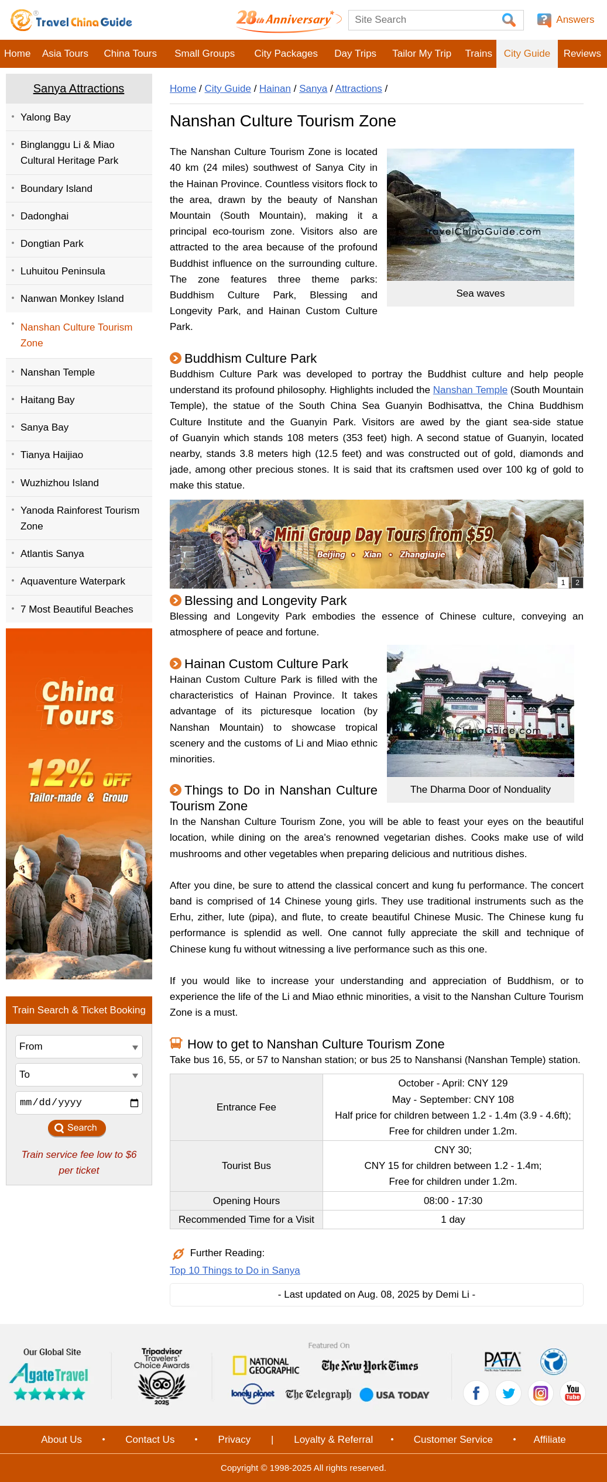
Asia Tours (65, 53)
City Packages (286, 53)
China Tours (130, 53)
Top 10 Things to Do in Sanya (235, 1270)
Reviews (582, 53)
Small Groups (204, 53)
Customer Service (453, 1439)
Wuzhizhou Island (59, 483)
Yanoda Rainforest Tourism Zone (79, 518)
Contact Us (149, 1439)
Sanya (313, 88)
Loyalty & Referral (333, 1439)
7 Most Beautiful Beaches (76, 609)
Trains (478, 53)
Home (17, 53)
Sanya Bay (44, 427)
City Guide (527, 53)
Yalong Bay (45, 117)
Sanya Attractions (79, 88)
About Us (61, 1439)
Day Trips (355, 53)
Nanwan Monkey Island (72, 298)
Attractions (358, 88)
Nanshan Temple (57, 372)
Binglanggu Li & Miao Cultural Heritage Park (69, 152)
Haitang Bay (47, 399)
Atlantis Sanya (52, 553)
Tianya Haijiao (51, 454)
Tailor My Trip (421, 53)
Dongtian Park (52, 243)
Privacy (234, 1439)
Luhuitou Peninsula (62, 271)
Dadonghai (44, 216)
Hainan (275, 88)
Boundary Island (56, 188)
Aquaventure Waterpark (72, 581)
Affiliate (549, 1439)
